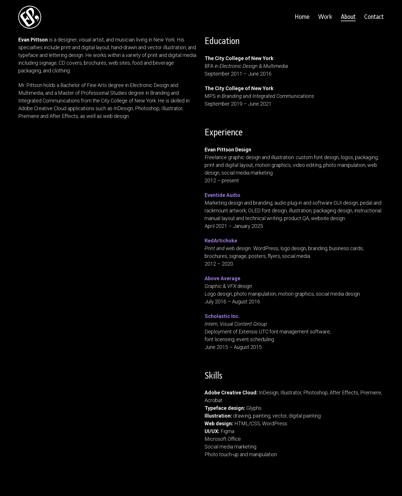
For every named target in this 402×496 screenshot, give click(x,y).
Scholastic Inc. (222, 316)
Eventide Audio (222, 195)
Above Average (222, 278)
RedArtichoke (221, 241)
